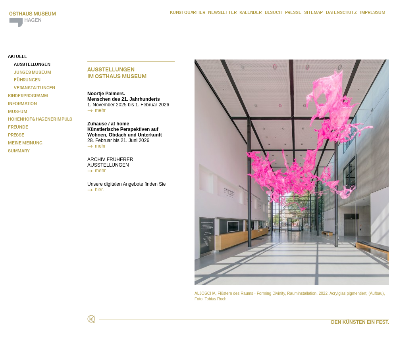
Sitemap (313, 12)
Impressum (372, 12)
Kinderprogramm (28, 95)
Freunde (18, 127)
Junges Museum (32, 72)
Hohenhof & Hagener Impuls (40, 119)
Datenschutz (341, 12)
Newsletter (222, 12)
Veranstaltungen (34, 87)
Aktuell (17, 56)
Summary (19, 151)
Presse (293, 12)
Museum (17, 111)
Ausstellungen (32, 64)
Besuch (273, 12)
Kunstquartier (187, 12)
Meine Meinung (25, 143)
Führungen (27, 80)
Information (22, 103)
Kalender (250, 12)
